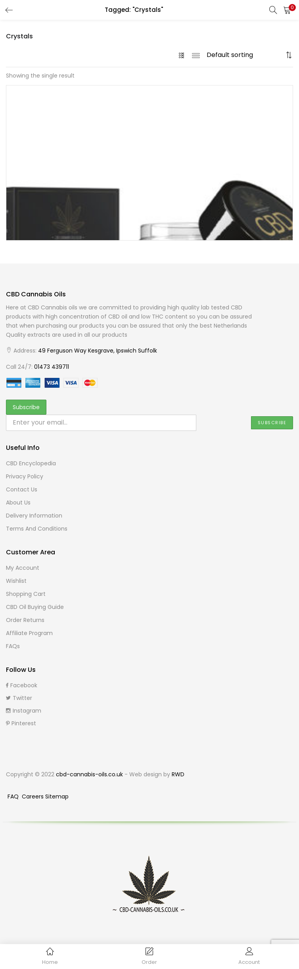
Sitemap (57, 796)
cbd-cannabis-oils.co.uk (89, 774)
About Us (18, 502)
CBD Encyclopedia (31, 463)
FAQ (14, 796)
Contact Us (21, 489)
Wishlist (16, 581)
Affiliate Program (29, 633)
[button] (287, 10)
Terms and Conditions (36, 529)
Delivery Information (34, 516)
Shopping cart (26, 594)
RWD (178, 774)
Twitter (19, 698)
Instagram (23, 711)
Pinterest (21, 723)
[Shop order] (245, 55)
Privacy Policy (24, 476)
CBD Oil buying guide (35, 607)
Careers (33, 796)
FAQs (13, 646)
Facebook (21, 685)
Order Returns (25, 620)
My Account (22, 568)
